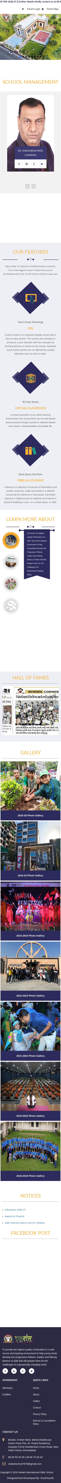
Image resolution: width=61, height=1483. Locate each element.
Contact (37, 1407)
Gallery (36, 1401)
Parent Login (31, 9)
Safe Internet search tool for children (25, 1223)
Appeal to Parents (14, 1216)
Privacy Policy (40, 1414)
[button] (20, 57)
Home (36, 1388)
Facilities (6, 1394)
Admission (7, 1388)
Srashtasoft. (47, 1477)
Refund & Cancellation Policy (44, 1422)
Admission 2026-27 (15, 1209)
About (36, 1394)
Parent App (50, 9)
